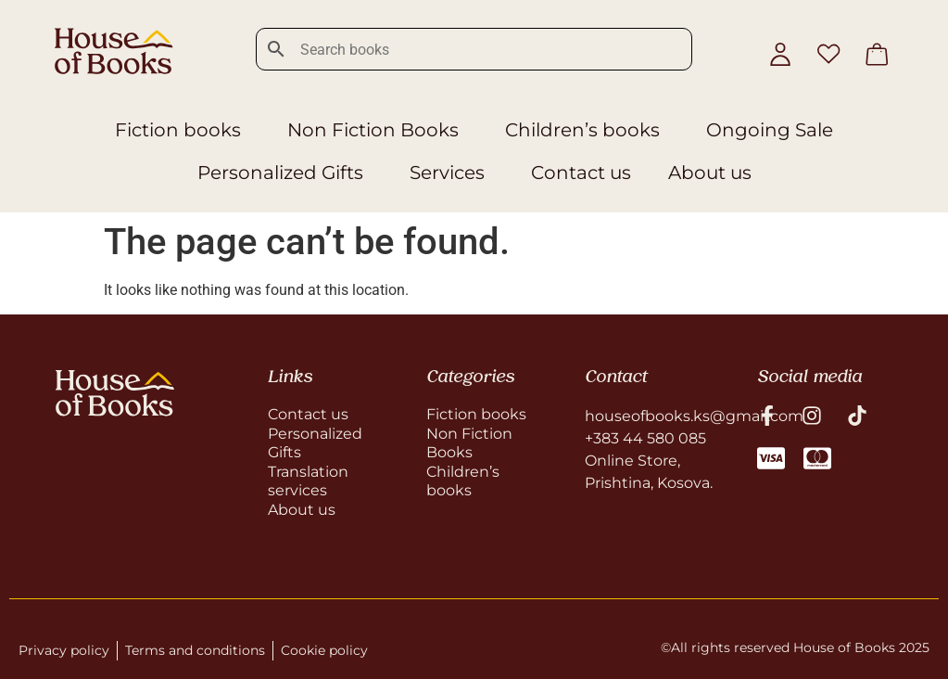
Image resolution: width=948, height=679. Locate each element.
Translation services (308, 481)
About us (710, 172)
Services (452, 172)
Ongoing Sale (769, 130)
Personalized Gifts (285, 172)
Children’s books (587, 130)
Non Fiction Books (377, 130)
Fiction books (182, 130)
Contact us (581, 172)
